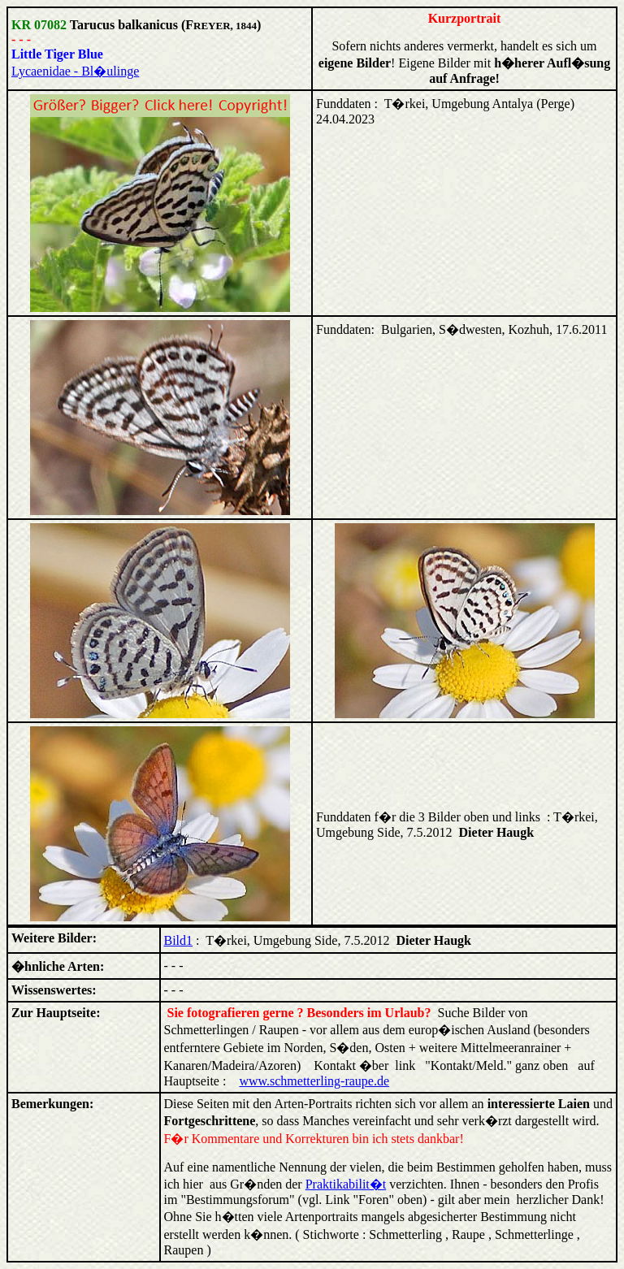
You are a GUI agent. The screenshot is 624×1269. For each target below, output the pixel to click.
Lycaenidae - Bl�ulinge (75, 71)
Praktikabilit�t (346, 1184)
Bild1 (178, 940)
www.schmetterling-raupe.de (314, 1081)
